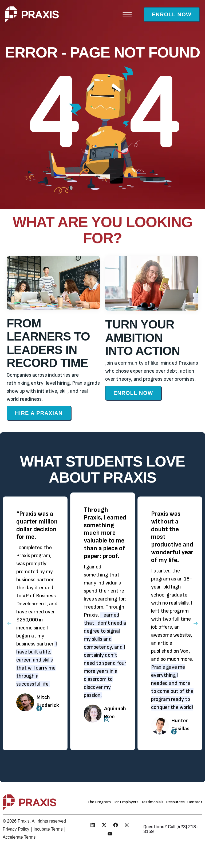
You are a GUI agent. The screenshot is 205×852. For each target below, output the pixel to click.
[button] (127, 14)
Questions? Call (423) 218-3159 (170, 829)
